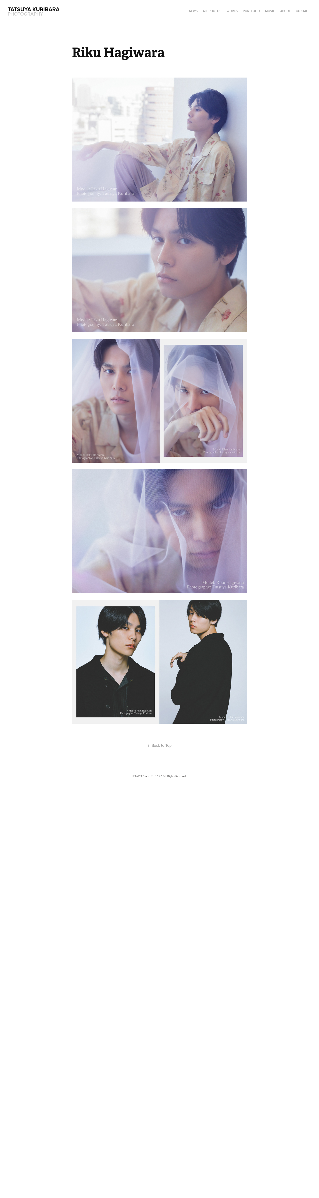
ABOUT (285, 11)
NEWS (193, 11)
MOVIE (270, 11)
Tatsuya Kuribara (34, 9)
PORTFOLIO (251, 11)
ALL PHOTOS (212, 11)
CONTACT (303, 11)
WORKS (232, 11)
